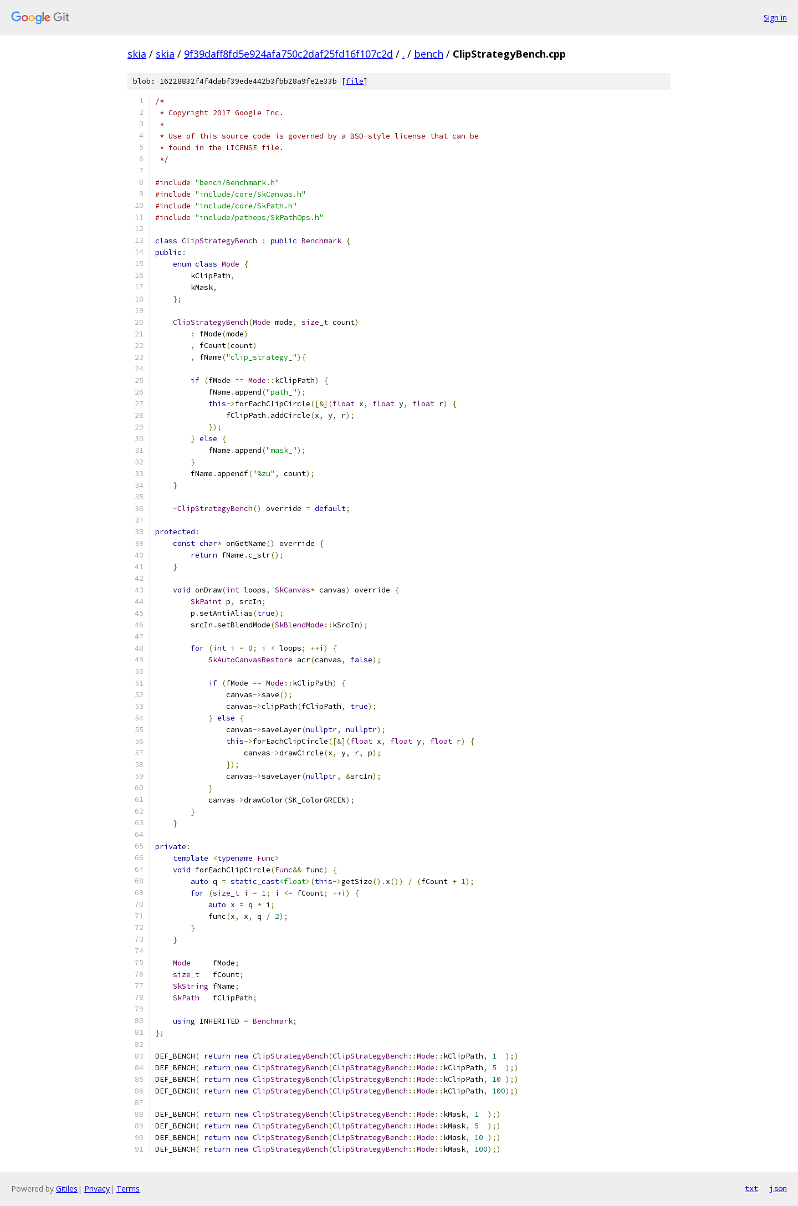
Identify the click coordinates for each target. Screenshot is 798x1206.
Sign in (775, 17)
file (355, 81)
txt (751, 1188)
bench (428, 53)
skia (136, 53)
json (778, 1188)
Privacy (97, 1188)
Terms (128, 1188)
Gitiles (67, 1188)
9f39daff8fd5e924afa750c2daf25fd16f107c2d (288, 53)
